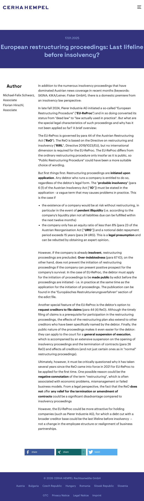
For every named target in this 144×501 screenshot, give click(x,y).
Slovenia (123, 486)
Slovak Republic (104, 486)
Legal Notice (81, 495)
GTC (45, 495)
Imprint (96, 495)
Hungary (71, 486)
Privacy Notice (60, 495)
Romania (85, 486)
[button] (39, 452)
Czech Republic (52, 486)
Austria (20, 486)
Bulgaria (34, 486)
